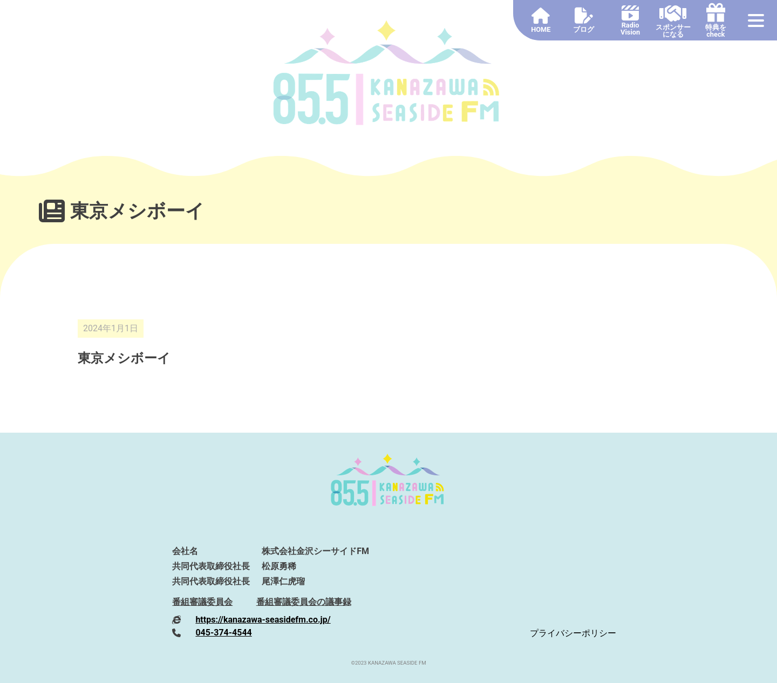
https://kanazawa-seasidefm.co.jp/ (262, 619)
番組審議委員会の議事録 (303, 602)
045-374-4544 (223, 632)
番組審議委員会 (202, 602)
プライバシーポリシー (573, 633)
